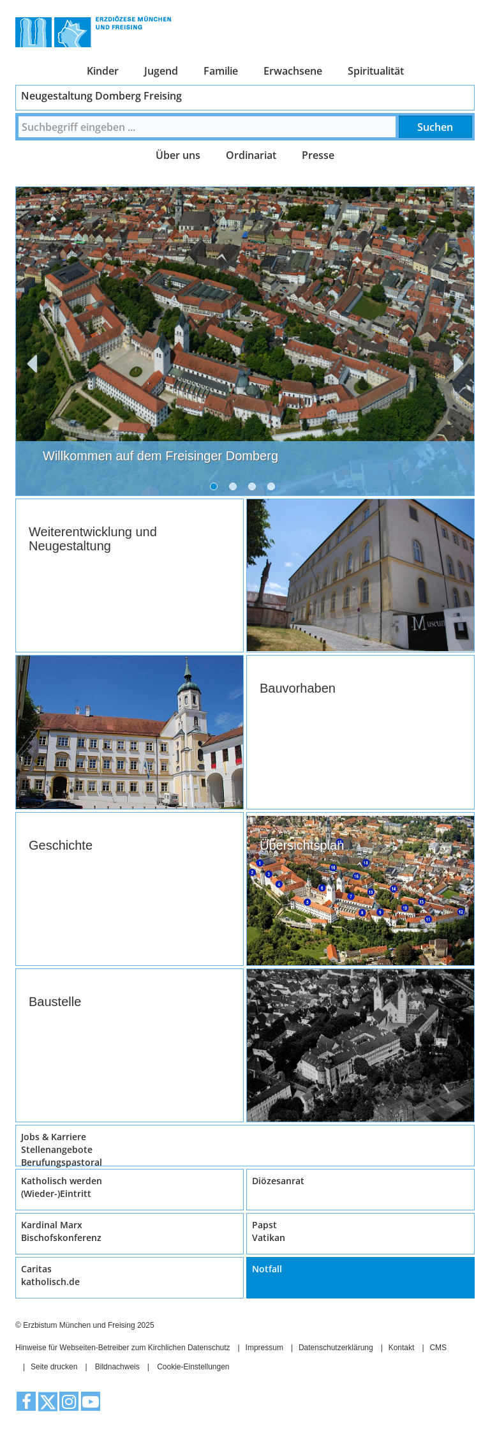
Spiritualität (376, 70)
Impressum (264, 1347)
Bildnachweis (117, 1366)
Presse (318, 155)
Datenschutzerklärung (336, 1347)
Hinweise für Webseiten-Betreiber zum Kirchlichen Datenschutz (122, 1347)
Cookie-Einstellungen (193, 1366)
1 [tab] (216, 489)
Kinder (103, 70)
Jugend (161, 70)
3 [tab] (254, 489)
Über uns (178, 155)
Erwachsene (293, 70)
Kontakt (402, 1347)
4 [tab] (273, 489)
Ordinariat (251, 155)
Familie (221, 70)
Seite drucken (54, 1366)
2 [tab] (235, 489)
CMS (438, 1347)
